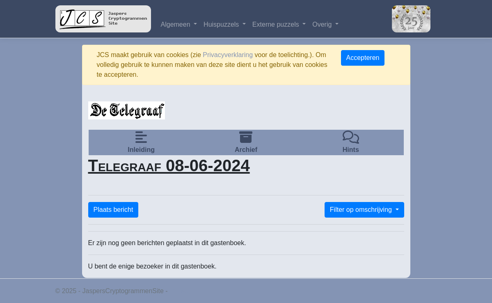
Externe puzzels (276, 24)
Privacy (180, 290)
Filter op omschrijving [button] (362, 209)
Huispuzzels (222, 24)
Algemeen (176, 24)
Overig (323, 24)
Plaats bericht (113, 209)
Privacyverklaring (228, 54)
